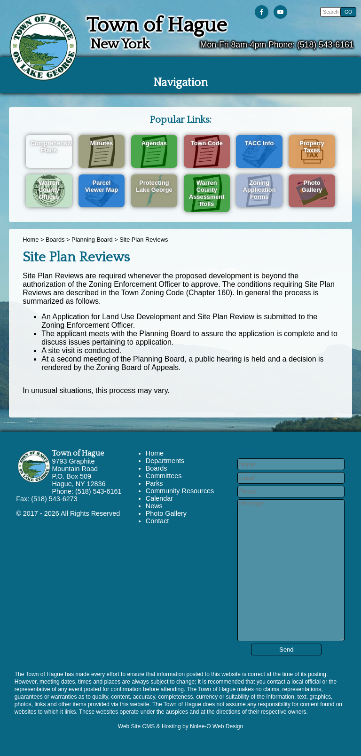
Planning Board (92, 239)
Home (31, 239)
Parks (154, 483)
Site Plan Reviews (143, 239)
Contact (157, 521)
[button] (348, 12)
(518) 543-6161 (325, 44)
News (154, 506)
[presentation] (263, 12)
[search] (331, 12)
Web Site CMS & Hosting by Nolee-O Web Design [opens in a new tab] (180, 726)
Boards (55, 239)
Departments (165, 461)
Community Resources (180, 491)
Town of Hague (78, 453)
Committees (164, 476)
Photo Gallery (166, 513)
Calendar (159, 498)
